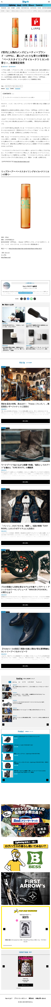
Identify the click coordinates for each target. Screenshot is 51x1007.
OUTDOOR (33, 8)
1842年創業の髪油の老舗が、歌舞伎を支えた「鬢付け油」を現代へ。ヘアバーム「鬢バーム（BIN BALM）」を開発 (13, 349)
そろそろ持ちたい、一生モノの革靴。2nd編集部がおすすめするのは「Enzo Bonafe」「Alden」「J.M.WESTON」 (29, 696)
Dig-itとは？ (8, 999)
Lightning (3, 368)
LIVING (18, 8)
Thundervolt (39, 683)
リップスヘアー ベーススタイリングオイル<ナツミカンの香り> (19, 97)
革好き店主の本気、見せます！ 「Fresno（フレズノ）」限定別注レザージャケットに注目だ (25, 406)
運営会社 (31, 999)
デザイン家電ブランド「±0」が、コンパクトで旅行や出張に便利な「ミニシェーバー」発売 (37, 349)
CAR (8, 8)
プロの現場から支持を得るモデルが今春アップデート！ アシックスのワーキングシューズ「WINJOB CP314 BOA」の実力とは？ (25, 590)
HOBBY (13, 8)
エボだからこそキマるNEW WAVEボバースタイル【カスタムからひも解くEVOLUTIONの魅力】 (28, 703)
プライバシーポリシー (20, 999)
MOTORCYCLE (25, 8)
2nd (19, 683)
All (10, 683)
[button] (3, 725)
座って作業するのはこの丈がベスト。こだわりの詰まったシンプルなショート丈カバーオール (31, 688)
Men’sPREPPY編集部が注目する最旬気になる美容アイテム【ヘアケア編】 (37, 326)
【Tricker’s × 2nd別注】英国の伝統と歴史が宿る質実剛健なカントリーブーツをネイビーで (25, 651)
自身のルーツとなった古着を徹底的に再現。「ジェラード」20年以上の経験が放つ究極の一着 (31, 719)
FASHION (3, 8)
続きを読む (25, 422)
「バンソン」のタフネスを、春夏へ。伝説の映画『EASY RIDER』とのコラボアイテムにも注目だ (24, 528)
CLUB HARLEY (30, 683)
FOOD (39, 8)
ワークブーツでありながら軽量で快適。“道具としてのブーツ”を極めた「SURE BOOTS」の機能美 (25, 467)
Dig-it (8, 11)
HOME (2, 11)
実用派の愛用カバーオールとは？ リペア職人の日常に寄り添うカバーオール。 (29, 710)
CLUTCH (24, 683)
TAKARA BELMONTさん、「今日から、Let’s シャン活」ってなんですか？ (13, 326)
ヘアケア (9, 86)
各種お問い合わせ (41, 999)
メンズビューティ (18, 86)
